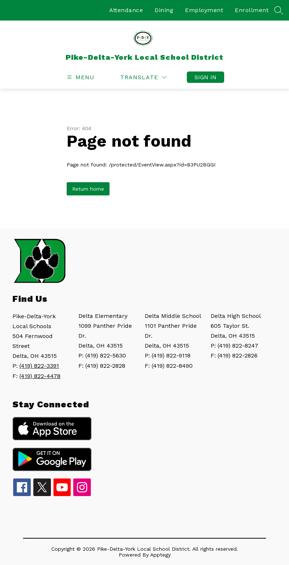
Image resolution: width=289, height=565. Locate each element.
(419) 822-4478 (39, 376)
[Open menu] (80, 77)
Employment (204, 10)
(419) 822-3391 (39, 365)
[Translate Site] (143, 77)
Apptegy (160, 555)
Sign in (205, 77)
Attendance (126, 10)
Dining (164, 10)
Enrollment (251, 10)
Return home (88, 189)
